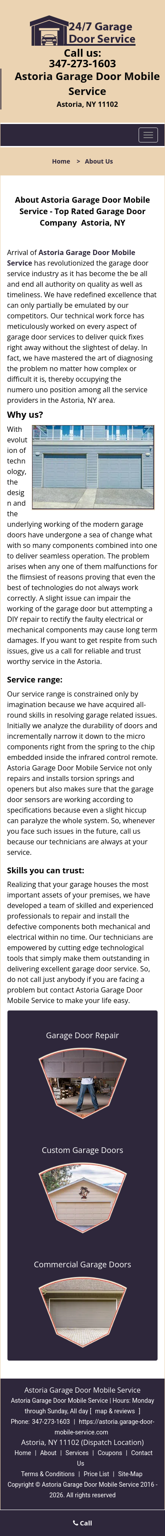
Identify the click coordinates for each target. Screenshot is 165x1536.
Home (61, 161)
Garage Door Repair (82, 1035)
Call (82, 1522)
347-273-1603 (82, 63)
